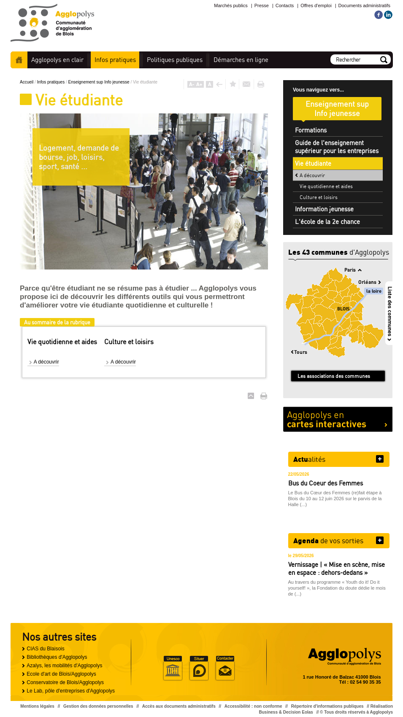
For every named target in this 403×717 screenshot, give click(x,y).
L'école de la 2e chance (327, 222)
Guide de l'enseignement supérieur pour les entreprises (337, 147)
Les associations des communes (334, 376)
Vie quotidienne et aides (326, 186)
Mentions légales (37, 706)
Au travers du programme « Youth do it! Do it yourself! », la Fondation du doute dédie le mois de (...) (337, 588)
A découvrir (46, 362)
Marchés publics (230, 5)
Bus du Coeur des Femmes (325, 483)
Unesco (172, 668)
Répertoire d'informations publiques (327, 706)
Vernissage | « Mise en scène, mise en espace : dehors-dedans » (336, 569)
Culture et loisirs (319, 197)
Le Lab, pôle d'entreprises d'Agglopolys (71, 691)
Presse (261, 5)
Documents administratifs (364, 5)
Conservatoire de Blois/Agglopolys (65, 682)
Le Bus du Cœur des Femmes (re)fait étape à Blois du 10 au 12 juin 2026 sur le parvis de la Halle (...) (335, 498)
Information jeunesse (324, 209)
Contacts (285, 5)
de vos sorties (328, 540)
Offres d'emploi (315, 5)
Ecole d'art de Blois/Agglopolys (61, 674)
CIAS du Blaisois (45, 649)
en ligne (241, 60)
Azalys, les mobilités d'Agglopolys (64, 665)
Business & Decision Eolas (286, 712)
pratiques (115, 60)
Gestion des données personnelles (98, 706)
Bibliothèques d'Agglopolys (57, 657)
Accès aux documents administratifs (179, 706)
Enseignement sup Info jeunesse (99, 82)
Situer (199, 668)
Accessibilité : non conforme (253, 706)
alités (309, 459)
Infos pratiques (51, 82)
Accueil (19, 59)
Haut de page (251, 396)
